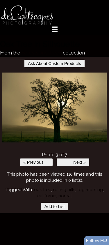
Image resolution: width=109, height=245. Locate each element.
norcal (65, 195)
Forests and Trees (42, 53)
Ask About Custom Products (54, 63)
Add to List (54, 206)
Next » (79, 162)
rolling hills (64, 189)
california (46, 195)
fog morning (90, 189)
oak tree (42, 189)
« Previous (34, 162)
